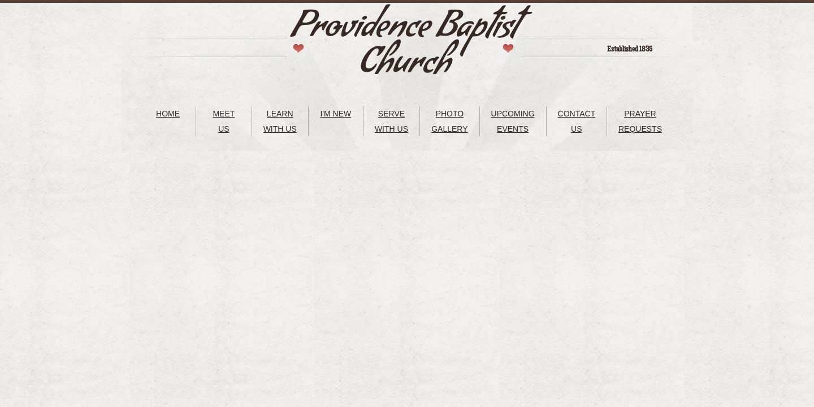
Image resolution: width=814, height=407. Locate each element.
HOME (168, 113)
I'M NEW (335, 113)
